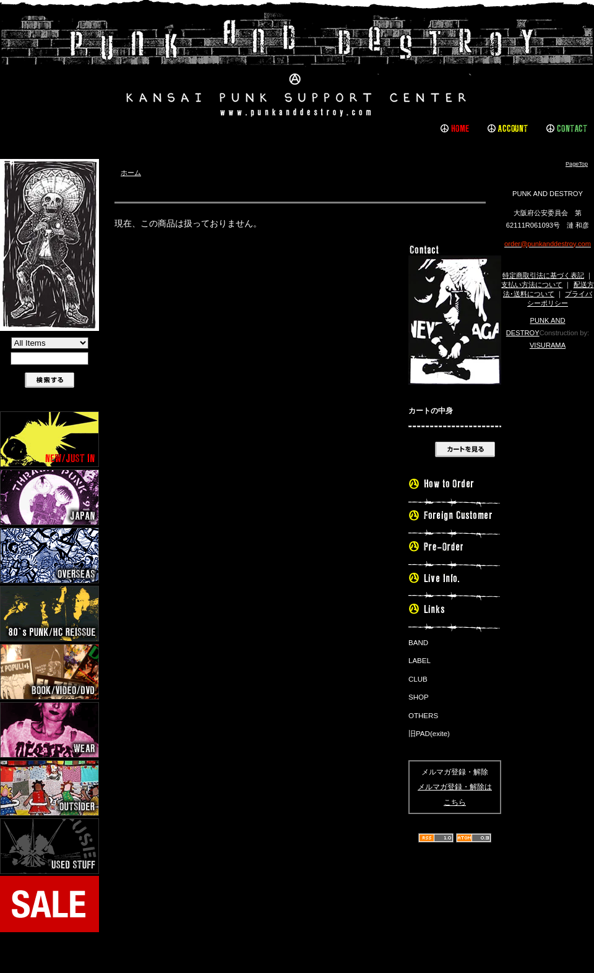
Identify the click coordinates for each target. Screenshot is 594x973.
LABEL (419, 660)
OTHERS (423, 715)
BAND (418, 642)
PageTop (577, 164)
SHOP (418, 697)
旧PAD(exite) (429, 733)
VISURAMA (548, 345)
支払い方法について (531, 284)
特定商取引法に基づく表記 (543, 275)
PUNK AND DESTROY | (297, 65)
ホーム (131, 172)
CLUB (418, 679)
